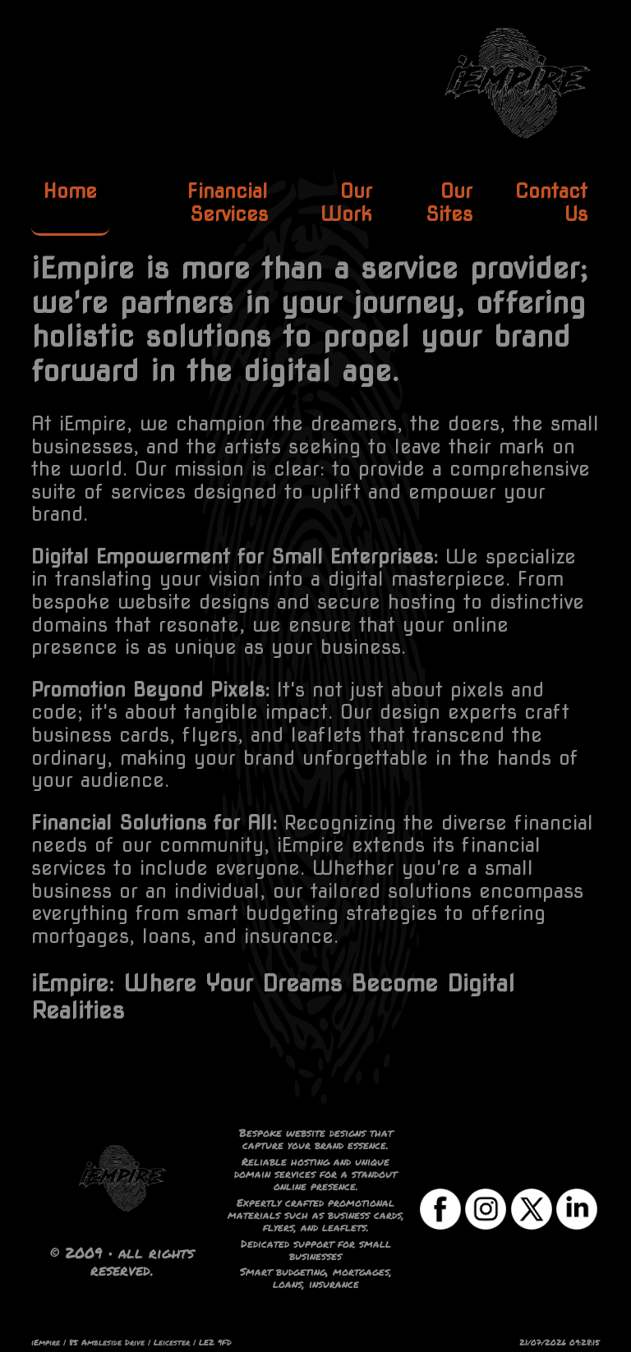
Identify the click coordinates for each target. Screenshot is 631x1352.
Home (70, 191)
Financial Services (227, 202)
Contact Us (551, 202)
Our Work (346, 202)
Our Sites (449, 202)
